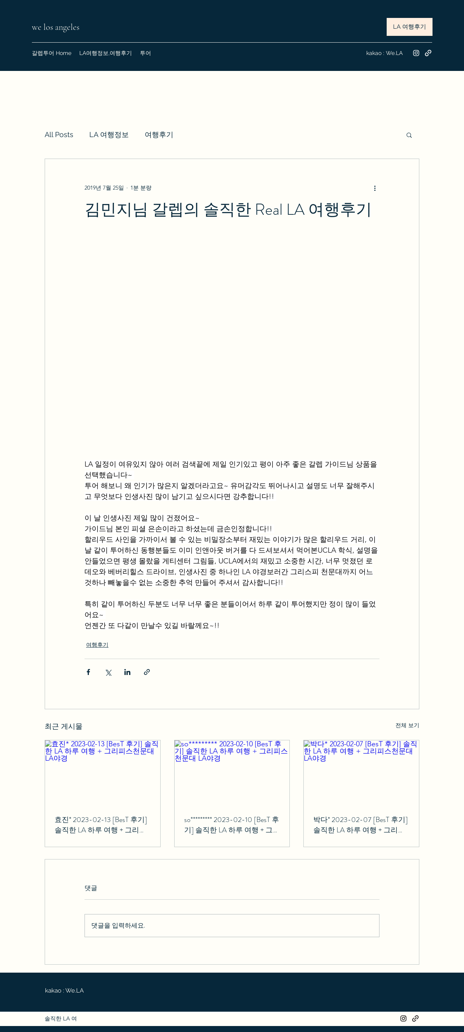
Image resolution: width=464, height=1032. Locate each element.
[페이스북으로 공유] (88, 672)
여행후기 (159, 134)
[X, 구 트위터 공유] (108, 672)
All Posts (59, 134)
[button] (409, 134)
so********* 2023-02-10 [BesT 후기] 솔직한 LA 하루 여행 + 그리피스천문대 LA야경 (232, 824)
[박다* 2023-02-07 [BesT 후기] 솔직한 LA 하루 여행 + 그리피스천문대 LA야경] (361, 772)
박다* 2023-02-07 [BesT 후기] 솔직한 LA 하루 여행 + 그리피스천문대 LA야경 (360, 824)
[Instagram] (416, 53)
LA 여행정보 (109, 134)
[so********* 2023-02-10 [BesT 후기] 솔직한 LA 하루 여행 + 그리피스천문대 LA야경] (232, 772)
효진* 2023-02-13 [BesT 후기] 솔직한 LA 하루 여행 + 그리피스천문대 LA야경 (101, 824)
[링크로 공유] (147, 672)
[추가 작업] (374, 187)
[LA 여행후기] (410, 27)
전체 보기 (407, 725)
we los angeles (56, 27)
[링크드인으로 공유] (127, 672)
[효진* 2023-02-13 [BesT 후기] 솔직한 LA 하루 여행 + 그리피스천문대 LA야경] (102, 772)
